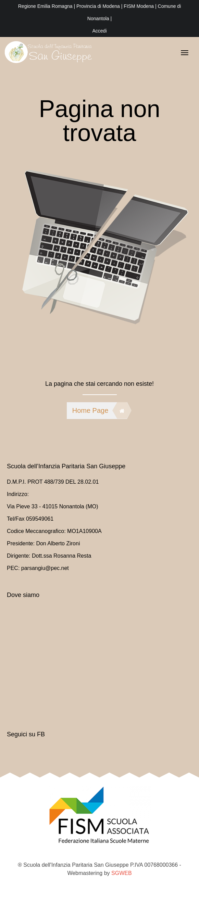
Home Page (99, 410)
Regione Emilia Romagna (46, 6)
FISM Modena (139, 6)
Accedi (99, 31)
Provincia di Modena (98, 6)
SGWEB (121, 873)
